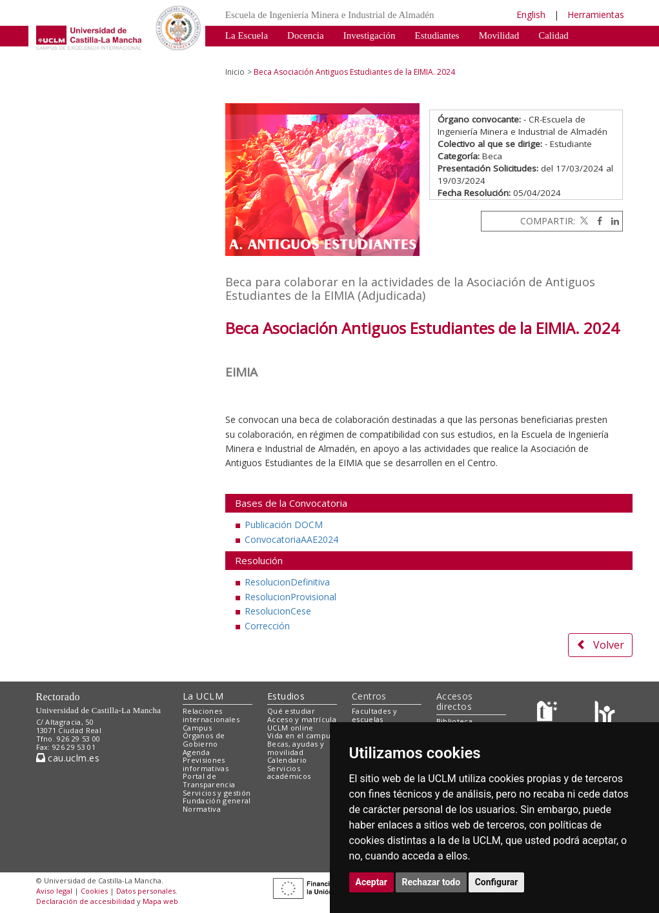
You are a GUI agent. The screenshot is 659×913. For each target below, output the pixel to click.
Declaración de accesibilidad (85, 901)
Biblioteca (454, 721)
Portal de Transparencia (209, 780)
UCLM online (290, 727)
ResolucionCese (278, 611)
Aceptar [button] (372, 882)
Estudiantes (437, 35)
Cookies (94, 891)
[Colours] (604, 714)
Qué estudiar (291, 711)
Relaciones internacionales (211, 715)
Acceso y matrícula (301, 719)
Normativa (371, 55)
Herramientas (595, 14)
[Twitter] (583, 221)
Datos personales (146, 891)
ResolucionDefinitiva (287, 582)
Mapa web (160, 901)
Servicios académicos (288, 772)
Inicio (235, 71)
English (530, 14)
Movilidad (499, 35)
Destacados (310, 55)
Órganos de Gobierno (204, 740)
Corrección (267, 626)
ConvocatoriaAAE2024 (291, 539)
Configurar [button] (496, 882)
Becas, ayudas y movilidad (295, 748)
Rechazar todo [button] (431, 882)
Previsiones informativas (205, 764)
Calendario (287, 760)
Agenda (196, 752)
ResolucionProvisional (290, 597)
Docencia (305, 35)
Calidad (553, 35)
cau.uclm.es (67, 758)
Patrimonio (247, 55)
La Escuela (246, 35)
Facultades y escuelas (374, 715)
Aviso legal (54, 891)
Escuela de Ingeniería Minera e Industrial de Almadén (329, 15)
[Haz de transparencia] (549, 714)
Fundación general (217, 800)
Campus (197, 727)
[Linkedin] (612, 221)
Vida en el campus (300, 735)
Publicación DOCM (284, 524)
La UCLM (203, 696)
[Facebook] (596, 221)
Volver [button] (600, 645)
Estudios (286, 696)
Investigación (369, 35)
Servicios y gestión (216, 793)
